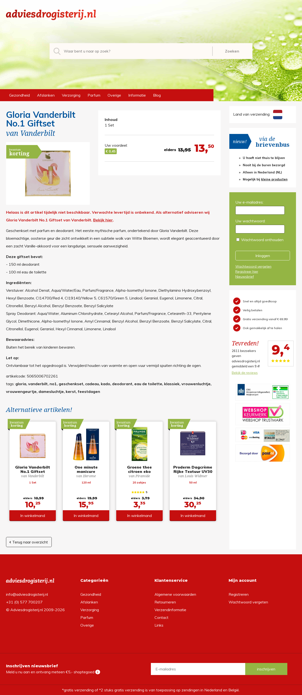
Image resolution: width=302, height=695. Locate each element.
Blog (157, 95)
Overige (114, 95)
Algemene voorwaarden (175, 594)
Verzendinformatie (170, 609)
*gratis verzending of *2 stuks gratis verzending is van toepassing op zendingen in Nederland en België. (151, 690)
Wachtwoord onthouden (262, 239)
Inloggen (262, 255)
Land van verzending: (257, 114)
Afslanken (46, 95)
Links (158, 625)
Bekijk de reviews (245, 373)
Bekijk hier (103, 220)
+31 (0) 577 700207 (24, 602)
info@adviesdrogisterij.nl (27, 594)
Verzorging (71, 95)
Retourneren (165, 602)
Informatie (137, 95)
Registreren (239, 594)
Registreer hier (246, 271)
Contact (161, 617)
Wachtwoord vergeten (253, 266)
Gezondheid (19, 95)
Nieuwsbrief (244, 276)
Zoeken (232, 51)
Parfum (94, 95)
